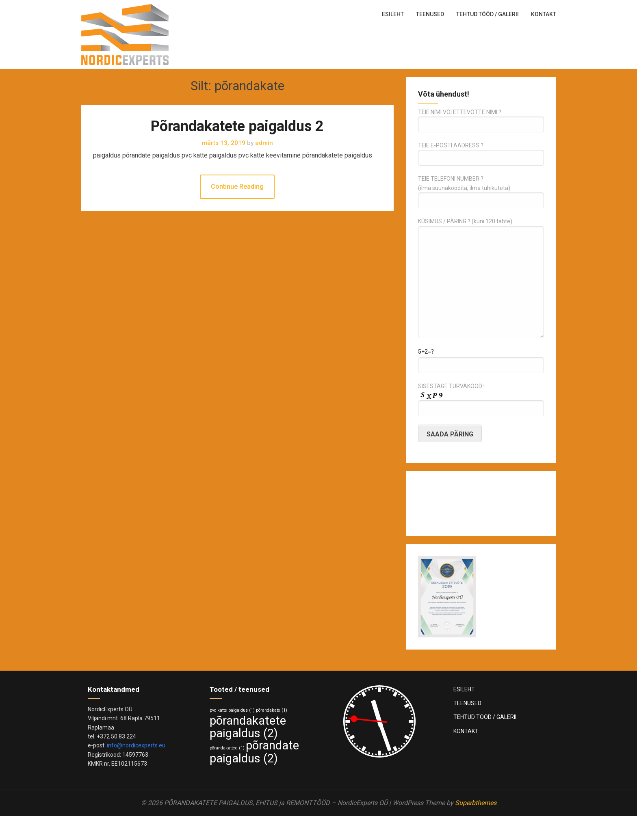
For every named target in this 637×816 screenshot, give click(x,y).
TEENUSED (430, 14)
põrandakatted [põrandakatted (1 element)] (227, 748)
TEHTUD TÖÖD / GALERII (487, 14)
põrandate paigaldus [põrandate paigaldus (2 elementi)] (254, 751)
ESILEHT (393, 14)
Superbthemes (475, 803)
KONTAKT (543, 14)
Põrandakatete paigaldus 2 (237, 126)
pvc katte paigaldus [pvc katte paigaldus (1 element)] (232, 710)
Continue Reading (237, 186)
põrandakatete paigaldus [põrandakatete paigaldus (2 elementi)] (248, 727)
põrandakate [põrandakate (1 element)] (271, 710)
